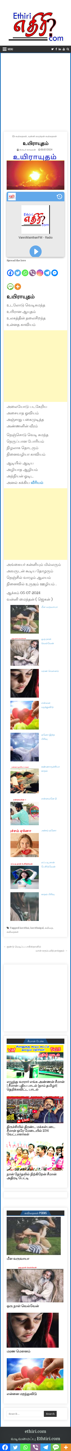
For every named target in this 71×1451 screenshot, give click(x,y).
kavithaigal (37, 927)
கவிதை (49, 927)
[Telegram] (47, 269)
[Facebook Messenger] (54, 269)
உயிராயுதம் (35, 143)
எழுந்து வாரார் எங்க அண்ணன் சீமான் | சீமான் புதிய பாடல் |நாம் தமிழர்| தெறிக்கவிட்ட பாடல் (35, 1085)
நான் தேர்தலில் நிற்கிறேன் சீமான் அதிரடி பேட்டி (31, 1176)
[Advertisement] (35, 91)
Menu (10, 49)
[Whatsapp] (25, 269)
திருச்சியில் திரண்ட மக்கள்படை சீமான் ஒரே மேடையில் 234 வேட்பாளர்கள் (31, 1130)
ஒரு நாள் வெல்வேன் (23, 1306)
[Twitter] (17, 269)
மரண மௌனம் (50, 671)
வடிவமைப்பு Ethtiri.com (35, 1438)
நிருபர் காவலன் (28, 149)
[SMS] (10, 283)
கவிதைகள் (21, 136)
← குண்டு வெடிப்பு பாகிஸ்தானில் (22, 946)
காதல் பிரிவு (48, 894)
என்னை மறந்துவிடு (22, 1394)
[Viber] (32, 269)
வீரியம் (37, 482)
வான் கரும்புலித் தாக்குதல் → (51, 950)
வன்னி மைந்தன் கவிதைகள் (42, 136)
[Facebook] (10, 269)
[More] (17, 283)
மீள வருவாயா (49, 607)
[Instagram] (40, 269)
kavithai (24, 927)
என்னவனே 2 (49, 798)
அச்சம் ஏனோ (48, 830)
